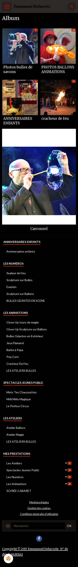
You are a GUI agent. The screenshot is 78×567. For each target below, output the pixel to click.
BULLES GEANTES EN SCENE (25, 300)
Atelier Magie (15, 434)
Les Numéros (39, 477)
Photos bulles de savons (17, 69)
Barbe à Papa (14, 350)
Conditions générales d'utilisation (39, 514)
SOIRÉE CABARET (18, 490)
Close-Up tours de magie (22, 322)
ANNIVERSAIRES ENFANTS (17, 120)
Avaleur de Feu (16, 273)
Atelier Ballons (15, 427)
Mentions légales (39, 502)
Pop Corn (12, 357)
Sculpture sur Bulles (19, 280)
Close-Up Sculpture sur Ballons (26, 329)
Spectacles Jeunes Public (39, 470)
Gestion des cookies (39, 508)
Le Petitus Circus (17, 406)
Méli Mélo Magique (18, 399)
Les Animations (39, 484)
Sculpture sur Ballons (20, 293)
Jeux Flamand (15, 343)
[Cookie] (8, 558)
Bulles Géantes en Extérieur (24, 336)
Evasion (11, 287)
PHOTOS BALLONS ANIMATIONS (57, 69)
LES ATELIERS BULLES (21, 370)
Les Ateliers (39, 463)
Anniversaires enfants (20, 251)
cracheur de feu (55, 118)
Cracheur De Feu (17, 363)
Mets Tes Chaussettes (21, 392)
